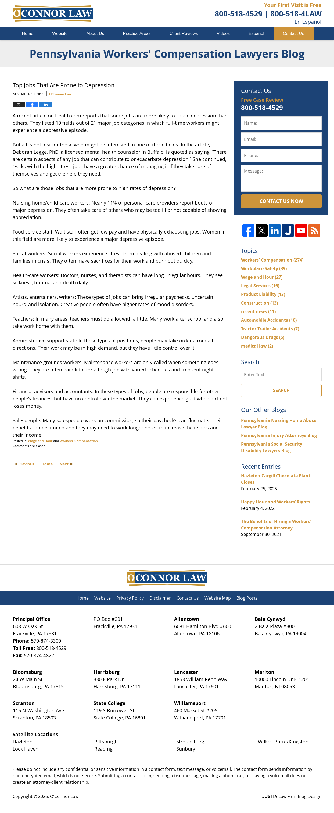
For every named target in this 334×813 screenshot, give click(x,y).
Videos (223, 33)
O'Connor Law (64, 796)
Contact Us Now (281, 201)
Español (256, 33)
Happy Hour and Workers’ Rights (275, 502)
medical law (257, 346)
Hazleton (23, 741)
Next (66, 463)
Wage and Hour (40, 441)
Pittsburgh (106, 741)
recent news (258, 311)
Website (60, 33)
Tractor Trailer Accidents (270, 329)
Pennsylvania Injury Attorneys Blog (279, 435)
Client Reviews (184, 33)
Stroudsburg (190, 741)
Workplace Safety (264, 268)
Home (28, 33)
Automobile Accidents (269, 320)
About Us (95, 33)
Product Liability (263, 294)
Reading (103, 749)
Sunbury (185, 749)
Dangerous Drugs (262, 337)
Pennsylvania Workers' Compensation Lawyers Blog (53, 13)
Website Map (217, 598)
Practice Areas (137, 33)
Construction (259, 303)
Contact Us (293, 33)
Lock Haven (25, 749)
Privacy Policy (130, 598)
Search (281, 390)
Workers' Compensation (79, 441)
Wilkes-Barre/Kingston (283, 741)
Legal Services (260, 286)
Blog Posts (247, 598)
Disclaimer (160, 598)
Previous (24, 463)
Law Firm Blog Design (292, 796)
